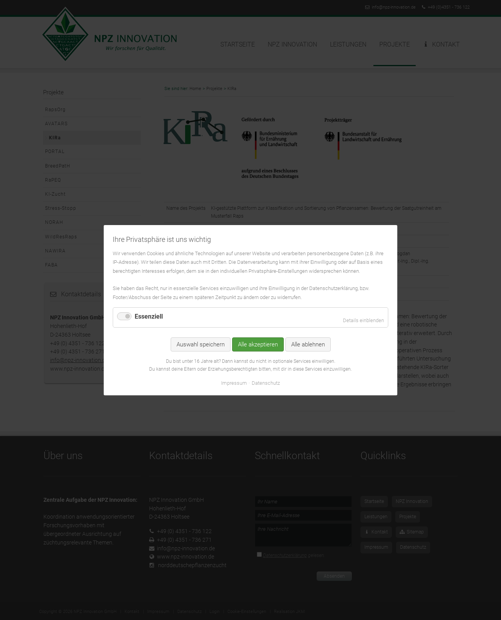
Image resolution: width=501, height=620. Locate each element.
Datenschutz (266, 383)
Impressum (234, 383)
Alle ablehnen (308, 344)
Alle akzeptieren (258, 344)
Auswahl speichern (201, 344)
